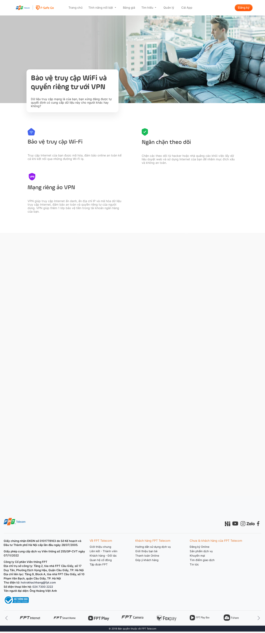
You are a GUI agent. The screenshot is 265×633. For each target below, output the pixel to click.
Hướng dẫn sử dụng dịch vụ (153, 547)
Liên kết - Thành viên (103, 551)
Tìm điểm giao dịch (202, 560)
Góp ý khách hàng (146, 560)
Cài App (186, 7)
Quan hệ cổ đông (101, 560)
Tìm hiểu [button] (147, 7)
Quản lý (168, 7)
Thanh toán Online (147, 555)
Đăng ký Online (199, 547)
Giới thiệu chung (100, 547)
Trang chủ (75, 7)
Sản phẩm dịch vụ (201, 551)
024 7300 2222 (42, 586)
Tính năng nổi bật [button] (101, 7)
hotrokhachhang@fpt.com (38, 582)
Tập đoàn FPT (99, 564)
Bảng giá (129, 7)
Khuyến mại (197, 555)
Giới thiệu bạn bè (146, 551)
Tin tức (194, 564)
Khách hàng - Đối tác (103, 555)
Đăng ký (244, 7)
